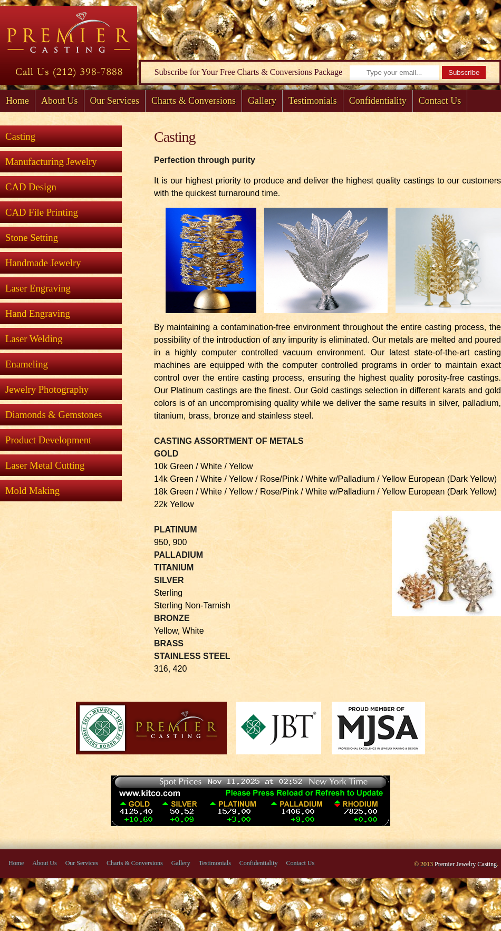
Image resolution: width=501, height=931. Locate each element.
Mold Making (32, 490)
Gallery (262, 100)
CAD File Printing (41, 212)
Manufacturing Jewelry (51, 161)
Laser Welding (34, 338)
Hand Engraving (37, 313)
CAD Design (30, 186)
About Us (59, 100)
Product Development (48, 439)
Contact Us (440, 100)
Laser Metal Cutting (44, 465)
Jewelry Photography (47, 389)
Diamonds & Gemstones (53, 414)
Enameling (26, 364)
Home (17, 100)
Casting (20, 136)
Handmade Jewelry (43, 262)
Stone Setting (31, 237)
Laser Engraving (38, 288)
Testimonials (312, 100)
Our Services (114, 100)
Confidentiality (378, 100)
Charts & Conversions (193, 100)
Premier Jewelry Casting (466, 864)
